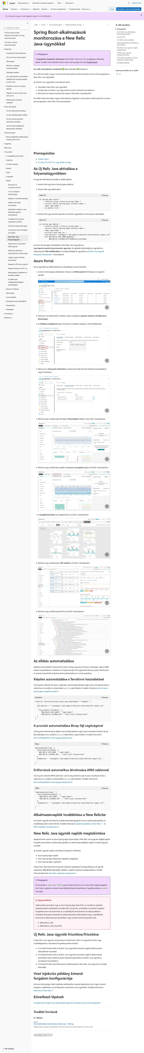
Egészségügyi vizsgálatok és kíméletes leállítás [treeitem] (17, 273)
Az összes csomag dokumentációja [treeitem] (10, 43)
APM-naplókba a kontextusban (45, 827)
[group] (74, 232)
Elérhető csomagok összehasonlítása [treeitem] (12, 66)
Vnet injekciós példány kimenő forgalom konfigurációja (127, 59)
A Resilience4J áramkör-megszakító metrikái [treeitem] (16, 220)
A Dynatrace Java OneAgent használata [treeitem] (18, 231)
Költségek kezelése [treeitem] (12, 72)
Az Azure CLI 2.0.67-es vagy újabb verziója (54, 162)
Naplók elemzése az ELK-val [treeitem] (17, 268)
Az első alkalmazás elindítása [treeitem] (16, 111)
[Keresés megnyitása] (129, 3)
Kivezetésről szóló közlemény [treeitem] (16, 53)
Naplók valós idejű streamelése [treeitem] (14, 203)
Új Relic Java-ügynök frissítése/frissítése (124, 54)
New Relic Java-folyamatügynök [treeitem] (13, 238)
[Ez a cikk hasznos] (117, 74)
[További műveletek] (108, 25)
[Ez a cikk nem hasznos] (119, 74)
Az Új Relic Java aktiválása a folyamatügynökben (126, 33)
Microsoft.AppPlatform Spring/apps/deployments (53, 738)
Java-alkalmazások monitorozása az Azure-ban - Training (53, 1024)
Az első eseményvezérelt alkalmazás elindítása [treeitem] (14, 120)
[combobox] (15, 28)
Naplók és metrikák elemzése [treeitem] (18, 198)
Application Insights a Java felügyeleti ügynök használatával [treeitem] (17, 212)
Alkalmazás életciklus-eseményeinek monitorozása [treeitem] (18, 251)
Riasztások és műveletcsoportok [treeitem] (14, 186)
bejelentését (92, 62)
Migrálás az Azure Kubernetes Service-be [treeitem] (16, 94)
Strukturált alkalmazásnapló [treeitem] (17, 226)
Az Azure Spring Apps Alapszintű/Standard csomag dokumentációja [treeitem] (14, 35)
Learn (36, 25)
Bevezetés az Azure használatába (129, 9)
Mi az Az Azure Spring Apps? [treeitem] (16, 57)
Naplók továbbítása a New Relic (88, 823)
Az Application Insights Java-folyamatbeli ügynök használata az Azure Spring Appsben (67, 1003)
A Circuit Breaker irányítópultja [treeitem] (14, 192)
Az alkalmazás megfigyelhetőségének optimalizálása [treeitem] (16, 282)
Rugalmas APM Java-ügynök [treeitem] (18, 264)
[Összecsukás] (27, 23)
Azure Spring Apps (55, 25)
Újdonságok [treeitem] (10, 61)
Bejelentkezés (136, 3)
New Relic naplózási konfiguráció (62, 873)
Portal (112, 9)
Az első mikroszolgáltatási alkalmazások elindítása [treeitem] (15, 127)
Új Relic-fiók (42, 159)
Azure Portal (121, 37)
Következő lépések (123, 63)
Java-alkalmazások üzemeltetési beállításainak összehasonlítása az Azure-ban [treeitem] (17, 79)
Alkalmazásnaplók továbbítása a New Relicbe (128, 44)
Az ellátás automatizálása (125, 40)
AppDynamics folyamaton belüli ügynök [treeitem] (17, 245)
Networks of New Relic (43, 990)
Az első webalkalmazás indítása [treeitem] (16, 115)
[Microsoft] (4, 3)
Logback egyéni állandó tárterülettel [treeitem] (16, 258)
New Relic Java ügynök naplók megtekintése (127, 49)
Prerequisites (121, 29)
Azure (43, 25)
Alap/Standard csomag (73, 25)
